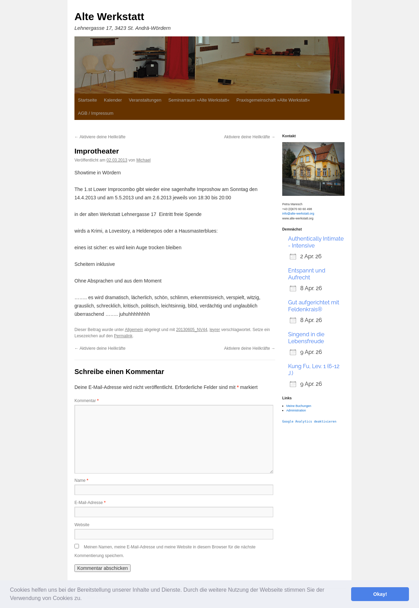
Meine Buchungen (298, 406)
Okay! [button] (380, 594)
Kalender (113, 100)
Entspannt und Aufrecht (306, 274)
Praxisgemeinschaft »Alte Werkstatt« (273, 100)
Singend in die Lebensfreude (306, 338)
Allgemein (134, 329)
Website (81, 524)
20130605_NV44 (191, 329)
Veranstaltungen (145, 100)
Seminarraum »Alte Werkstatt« (199, 100)
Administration (296, 410)
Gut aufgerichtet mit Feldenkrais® (313, 306)
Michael (143, 160)
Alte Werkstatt (109, 16)
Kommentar (86, 400)
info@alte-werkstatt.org (298, 213)
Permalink (123, 335)
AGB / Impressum (96, 113)
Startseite (87, 100)
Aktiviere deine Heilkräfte (99, 136)
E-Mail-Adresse (90, 502)
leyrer (215, 329)
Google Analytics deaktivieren (309, 421)
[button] (84, 599)
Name (81, 480)
